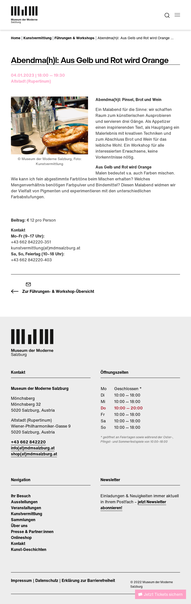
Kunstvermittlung (26, 514)
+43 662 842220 (28, 442)
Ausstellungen (24, 502)
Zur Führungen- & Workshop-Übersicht (58, 291)
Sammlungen (23, 520)
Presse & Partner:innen (32, 532)
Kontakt (18, 543)
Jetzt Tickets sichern (163, 594)
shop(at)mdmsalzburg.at (34, 454)
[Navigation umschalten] (177, 15)
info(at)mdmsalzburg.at (32, 448)
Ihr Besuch (21, 496)
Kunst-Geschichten (28, 549)
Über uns (19, 526)
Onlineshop (21, 537)
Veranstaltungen (26, 508)
